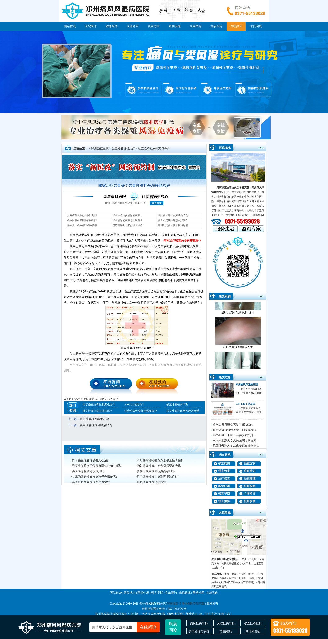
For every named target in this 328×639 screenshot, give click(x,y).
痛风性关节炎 (199, 623)
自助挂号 (236, 26)
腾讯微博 (99, 398)
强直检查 (249, 486)
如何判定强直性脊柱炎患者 (173, 225)
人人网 (109, 398)
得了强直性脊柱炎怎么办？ (99, 404)
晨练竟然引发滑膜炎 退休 (237, 314)
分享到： (69, 398)
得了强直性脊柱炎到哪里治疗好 (157, 476)
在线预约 (171, 592)
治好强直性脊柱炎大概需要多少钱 (159, 465)
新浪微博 (89, 398)
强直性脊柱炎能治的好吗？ (82, 220)
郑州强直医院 (100, 148)
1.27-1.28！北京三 (245, 403)
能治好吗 (224, 486)
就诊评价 (216, 26)
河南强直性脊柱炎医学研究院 (233, 187)
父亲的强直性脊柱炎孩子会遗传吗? (94, 476)
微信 (115, 398)
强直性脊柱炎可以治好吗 (96, 425)
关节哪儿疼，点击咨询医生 (126, 627)
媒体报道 (112, 26)
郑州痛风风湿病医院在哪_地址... (233, 424)
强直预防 (224, 501)
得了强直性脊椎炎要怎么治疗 (91, 482)
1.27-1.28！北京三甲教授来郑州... (234, 435)
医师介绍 (132, 26)
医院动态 (129, 592)
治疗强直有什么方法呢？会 (173, 215)
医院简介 (91, 26)
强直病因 (224, 463)
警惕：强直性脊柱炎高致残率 (156, 471)
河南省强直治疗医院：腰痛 (82, 215)
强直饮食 (249, 501)
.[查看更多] (257, 215)
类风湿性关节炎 (199, 631)
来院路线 (256, 26)
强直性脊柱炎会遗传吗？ (98, 410)
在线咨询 (212, 592)
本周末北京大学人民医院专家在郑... (236, 440)
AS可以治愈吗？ (134, 404)
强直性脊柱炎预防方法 (151, 482)
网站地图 (198, 592)
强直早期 (195, 26)
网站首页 (70, 26)
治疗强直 (224, 478)
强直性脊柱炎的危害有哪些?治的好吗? (96, 465)
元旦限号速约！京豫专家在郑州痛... (236, 445)
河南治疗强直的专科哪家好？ (182, 240)
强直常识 (249, 471)
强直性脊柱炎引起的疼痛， (128, 215)
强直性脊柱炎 (253, 623)
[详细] (258, 392)
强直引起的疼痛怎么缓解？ (128, 220)
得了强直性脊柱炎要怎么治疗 (91, 460)
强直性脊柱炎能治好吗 (153, 148)
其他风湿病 (253, 631)
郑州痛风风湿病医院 (247, 384)
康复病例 (174, 26)
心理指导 (249, 493)
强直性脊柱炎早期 (177, 404)
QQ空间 (78, 398)
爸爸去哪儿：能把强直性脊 (128, 225)
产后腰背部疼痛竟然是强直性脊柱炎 (160, 460)
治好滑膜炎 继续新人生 (238, 349)
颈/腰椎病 (226, 631)
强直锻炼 (249, 478)
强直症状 (249, 463)
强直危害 (153, 26)
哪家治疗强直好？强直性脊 (82, 225)
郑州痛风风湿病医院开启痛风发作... (236, 430)
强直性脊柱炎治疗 (123, 148)
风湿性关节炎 (226, 623)
